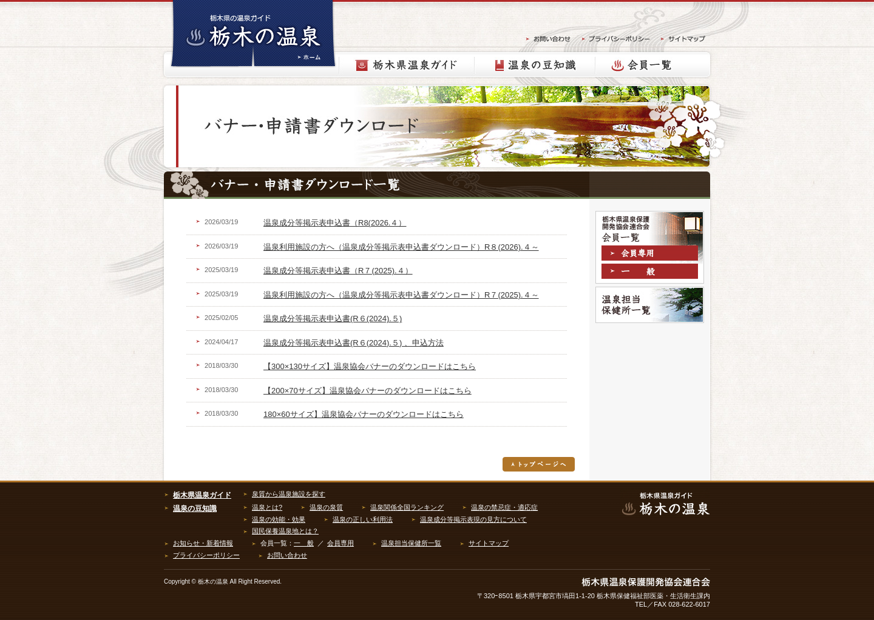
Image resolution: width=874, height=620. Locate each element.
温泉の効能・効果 (278, 519)
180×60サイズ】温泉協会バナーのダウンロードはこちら (363, 414)
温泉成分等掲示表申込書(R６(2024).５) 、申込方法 (353, 342)
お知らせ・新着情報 (203, 543)
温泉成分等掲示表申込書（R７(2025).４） (338, 270)
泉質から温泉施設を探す (288, 494)
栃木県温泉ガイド (407, 64)
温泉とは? (267, 507)
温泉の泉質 (326, 507)
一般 (651, 273)
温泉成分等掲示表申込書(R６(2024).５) (332, 318)
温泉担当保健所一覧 (649, 305)
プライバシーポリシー (206, 555)
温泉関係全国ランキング (407, 507)
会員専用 (651, 254)
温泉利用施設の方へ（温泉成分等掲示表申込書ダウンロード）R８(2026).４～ (401, 247)
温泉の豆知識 (535, 64)
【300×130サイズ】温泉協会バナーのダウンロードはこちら (369, 366)
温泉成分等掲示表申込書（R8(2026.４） (334, 222)
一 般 (304, 543)
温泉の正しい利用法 (363, 519)
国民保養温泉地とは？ (285, 531)
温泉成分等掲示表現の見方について (473, 519)
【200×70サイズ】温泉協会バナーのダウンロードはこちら (367, 390)
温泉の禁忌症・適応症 (504, 507)
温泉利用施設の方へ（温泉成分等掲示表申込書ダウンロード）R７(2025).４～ (401, 294)
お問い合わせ (287, 555)
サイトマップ (489, 543)
